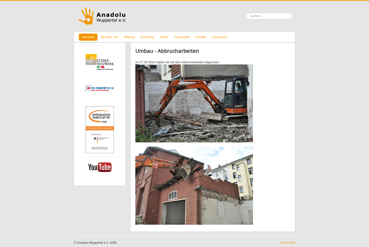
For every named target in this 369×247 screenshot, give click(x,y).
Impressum (219, 37)
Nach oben (287, 242)
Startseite (88, 37)
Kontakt (201, 37)
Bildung (129, 37)
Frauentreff (182, 37)
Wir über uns (109, 37)
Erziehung (147, 37)
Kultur (164, 37)
